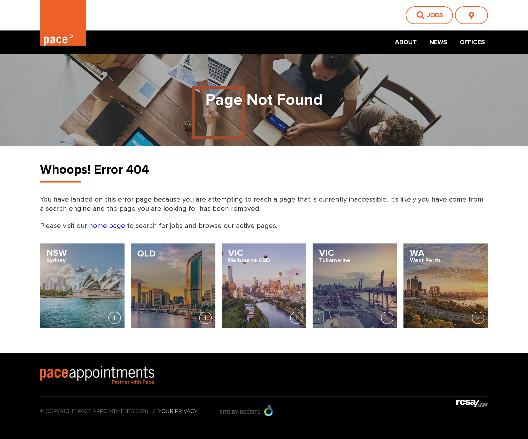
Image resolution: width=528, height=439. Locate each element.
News (438, 42)
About (406, 42)
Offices (472, 42)
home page (108, 226)
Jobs (435, 15)
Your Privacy (177, 411)
